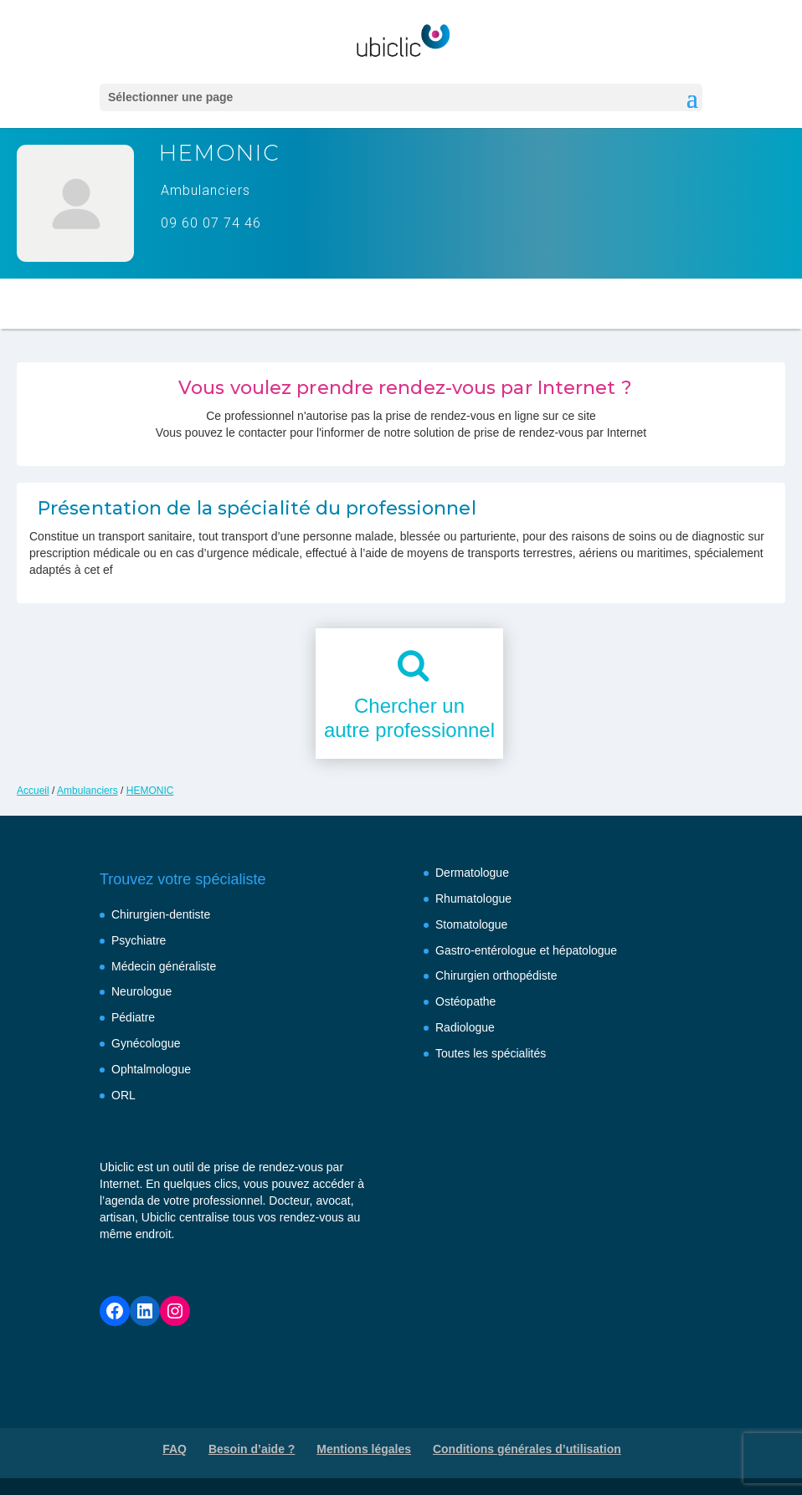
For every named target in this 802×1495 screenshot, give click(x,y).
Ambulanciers (87, 790)
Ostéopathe (465, 1001)
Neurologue (141, 991)
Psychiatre (138, 940)
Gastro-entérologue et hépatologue (526, 950)
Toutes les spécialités (490, 1053)
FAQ (174, 1449)
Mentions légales (363, 1449)
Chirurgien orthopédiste (496, 975)
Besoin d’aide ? (251, 1449)
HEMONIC (150, 790)
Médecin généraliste (163, 966)
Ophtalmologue (151, 1069)
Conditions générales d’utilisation (527, 1449)
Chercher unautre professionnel (409, 717)
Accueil (33, 790)
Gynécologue (146, 1043)
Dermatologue (472, 872)
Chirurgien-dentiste (160, 914)
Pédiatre (133, 1017)
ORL (123, 1095)
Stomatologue (471, 924)
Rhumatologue (473, 898)
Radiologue (465, 1027)
